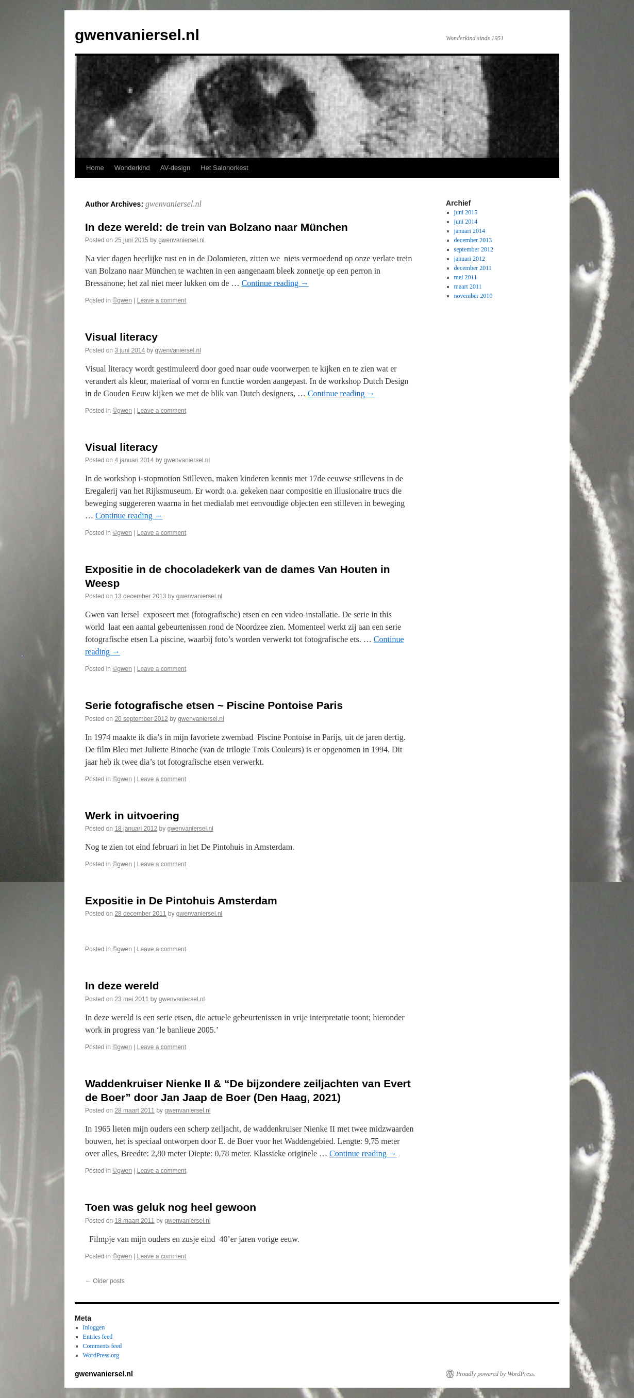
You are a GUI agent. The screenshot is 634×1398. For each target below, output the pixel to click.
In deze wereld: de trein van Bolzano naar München (216, 227)
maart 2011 (468, 286)
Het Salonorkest (224, 168)
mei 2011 (465, 277)
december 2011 (473, 268)
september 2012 (473, 249)
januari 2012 (469, 258)
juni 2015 (466, 212)
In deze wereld (122, 985)
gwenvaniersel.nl (137, 34)
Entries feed (98, 1336)
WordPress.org (101, 1355)
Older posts (105, 1281)
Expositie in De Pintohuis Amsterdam (181, 900)
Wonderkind (132, 168)
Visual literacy (121, 337)
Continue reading (275, 283)
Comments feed (102, 1346)
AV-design (175, 168)
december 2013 (473, 240)
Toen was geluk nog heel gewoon (170, 1207)
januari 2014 (469, 230)
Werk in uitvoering (132, 815)
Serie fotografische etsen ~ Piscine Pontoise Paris (214, 705)
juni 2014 (466, 221)
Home (95, 168)
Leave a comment (161, 300)
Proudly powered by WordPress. (496, 1373)
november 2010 (473, 295)
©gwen (122, 300)
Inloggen (94, 1327)
